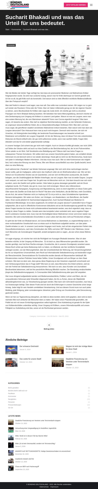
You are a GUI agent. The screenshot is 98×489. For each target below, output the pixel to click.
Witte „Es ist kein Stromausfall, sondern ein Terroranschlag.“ (35, 443)
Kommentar (11, 45)
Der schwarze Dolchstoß (29, 346)
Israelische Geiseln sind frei (24, 459)
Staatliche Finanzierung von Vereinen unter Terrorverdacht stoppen (77, 361)
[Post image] (11, 349)
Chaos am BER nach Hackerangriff (27, 466)
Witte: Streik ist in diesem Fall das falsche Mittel (31, 436)
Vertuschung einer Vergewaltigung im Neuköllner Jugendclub (35, 428)
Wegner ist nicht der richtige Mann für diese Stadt (79, 347)
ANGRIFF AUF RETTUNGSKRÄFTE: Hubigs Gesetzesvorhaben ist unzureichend (42, 451)
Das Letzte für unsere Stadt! (30, 359)
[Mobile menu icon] (91, 5)
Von (52, 316)
